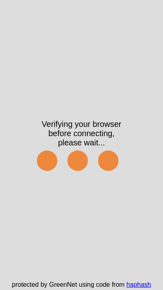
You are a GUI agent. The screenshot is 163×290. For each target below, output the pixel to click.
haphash (138, 284)
